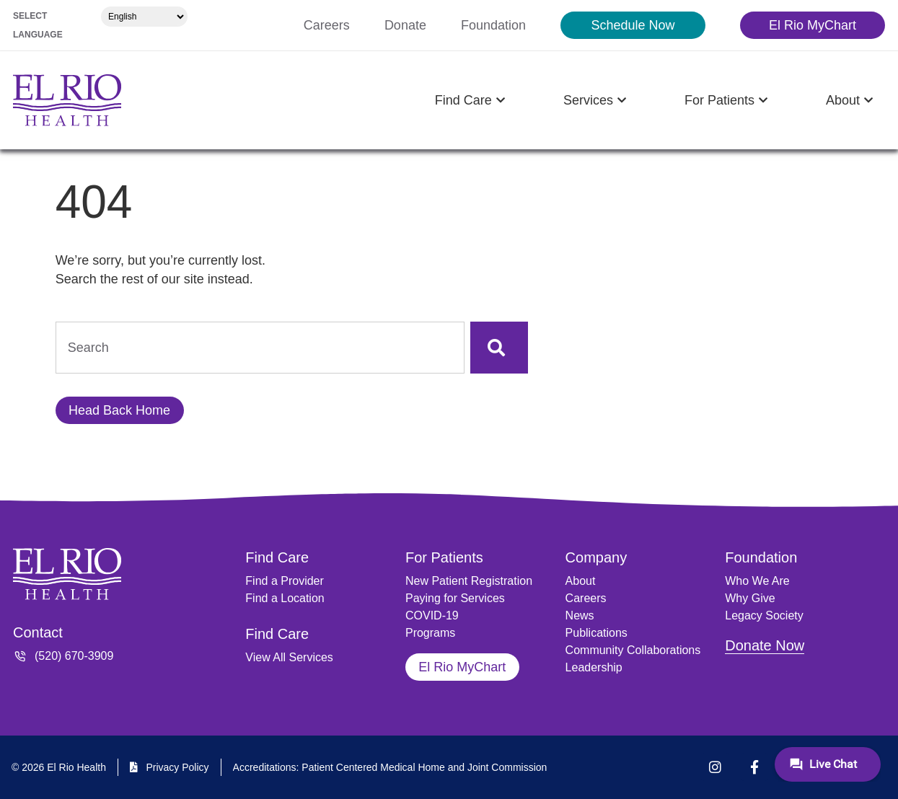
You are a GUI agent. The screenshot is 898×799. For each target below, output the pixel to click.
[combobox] (260, 348)
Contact (38, 632)
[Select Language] (144, 16)
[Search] (499, 348)
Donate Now (764, 645)
